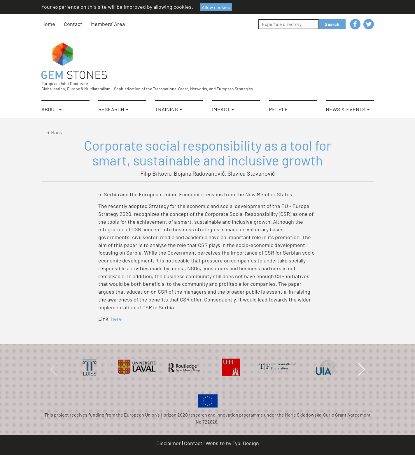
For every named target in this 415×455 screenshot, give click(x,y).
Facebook (355, 24)
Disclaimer (168, 443)
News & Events (348, 109)
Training (168, 109)
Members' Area (108, 24)
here (117, 318)
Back (53, 132)
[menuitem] (52, 24)
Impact (223, 109)
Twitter (368, 24)
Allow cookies (216, 7)
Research (113, 109)
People (278, 109)
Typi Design (245, 443)
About (51, 109)
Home (48, 24)
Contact (73, 24)
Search (332, 24)
